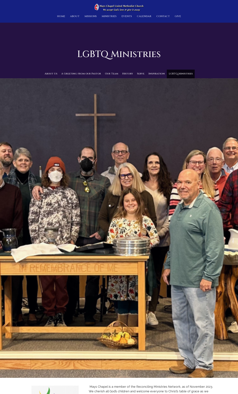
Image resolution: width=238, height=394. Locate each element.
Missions (90, 16)
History (127, 73)
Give (178, 16)
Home (61, 16)
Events (126, 16)
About (74, 16)
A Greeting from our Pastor (81, 73)
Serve (140, 73)
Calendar (144, 16)
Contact (163, 16)
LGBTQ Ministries (181, 73)
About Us (51, 73)
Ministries (109, 16)
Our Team (111, 73)
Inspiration (156, 73)
